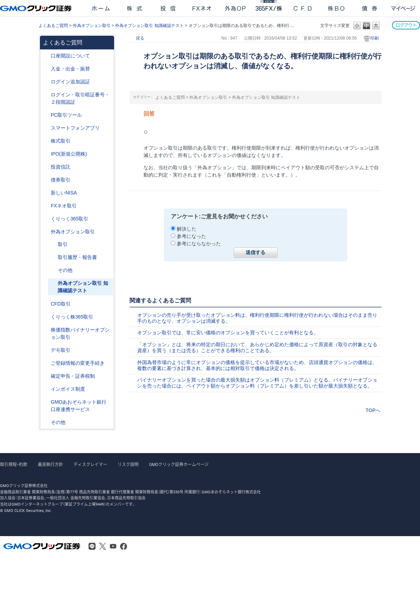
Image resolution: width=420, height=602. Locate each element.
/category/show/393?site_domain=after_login (46, 193)
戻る (140, 38)
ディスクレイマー (90, 464)
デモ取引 (60, 350)
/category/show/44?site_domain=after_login (46, 422)
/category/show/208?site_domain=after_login (46, 128)
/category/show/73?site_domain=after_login (46, 154)
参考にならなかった (199, 243)
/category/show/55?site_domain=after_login (46, 69)
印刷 (374, 38)
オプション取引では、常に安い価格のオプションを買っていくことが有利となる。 (227, 332)
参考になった (191, 236)
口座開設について (70, 56)
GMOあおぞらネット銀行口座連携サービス (78, 405)
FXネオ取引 (64, 205)
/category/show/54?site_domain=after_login (46, 94)
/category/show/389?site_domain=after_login (46, 180)
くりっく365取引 (69, 218)
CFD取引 (61, 304)
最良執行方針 (50, 464)
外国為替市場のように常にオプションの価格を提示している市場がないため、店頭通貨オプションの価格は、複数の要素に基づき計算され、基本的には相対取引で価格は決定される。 (257, 365)
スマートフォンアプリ (75, 128)
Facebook (123, 546)
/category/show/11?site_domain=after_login (46, 304)
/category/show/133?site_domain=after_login (46, 330)
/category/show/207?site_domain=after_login (46, 115)
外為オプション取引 (92, 25)
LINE (92, 546)
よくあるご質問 (53, 25)
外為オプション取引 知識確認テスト (149, 25)
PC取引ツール (66, 115)
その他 (65, 270)
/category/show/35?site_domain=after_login (46, 219)
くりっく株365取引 (72, 317)
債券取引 (60, 180)
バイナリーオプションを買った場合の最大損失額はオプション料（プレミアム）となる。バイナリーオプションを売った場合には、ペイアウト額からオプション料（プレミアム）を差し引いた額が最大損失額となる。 (257, 383)
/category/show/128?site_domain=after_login (46, 402)
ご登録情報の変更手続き (78, 363)
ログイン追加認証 (70, 81)
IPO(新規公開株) (69, 154)
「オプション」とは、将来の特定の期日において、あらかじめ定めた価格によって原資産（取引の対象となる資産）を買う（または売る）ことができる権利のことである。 (257, 347)
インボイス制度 (68, 389)
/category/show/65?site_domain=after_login (46, 231)
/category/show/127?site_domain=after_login (46, 376)
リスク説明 (128, 464)
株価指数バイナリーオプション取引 (80, 333)
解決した (186, 229)
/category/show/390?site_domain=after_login (46, 389)
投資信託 (60, 167)
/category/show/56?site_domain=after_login (46, 363)
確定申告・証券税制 (73, 376)
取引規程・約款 (13, 464)
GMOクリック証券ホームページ (179, 464)
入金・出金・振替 (70, 68)
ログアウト (406, 25)
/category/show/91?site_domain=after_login (46, 56)
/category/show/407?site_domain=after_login (46, 317)
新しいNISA (64, 193)
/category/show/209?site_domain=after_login (46, 350)
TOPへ (372, 410)
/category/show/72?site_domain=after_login (46, 141)
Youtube (113, 546)
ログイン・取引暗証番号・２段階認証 (80, 98)
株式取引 (60, 141)
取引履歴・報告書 (77, 257)
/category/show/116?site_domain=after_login (46, 167)
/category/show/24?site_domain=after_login (46, 206)
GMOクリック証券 (36, 8)
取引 (63, 244)
